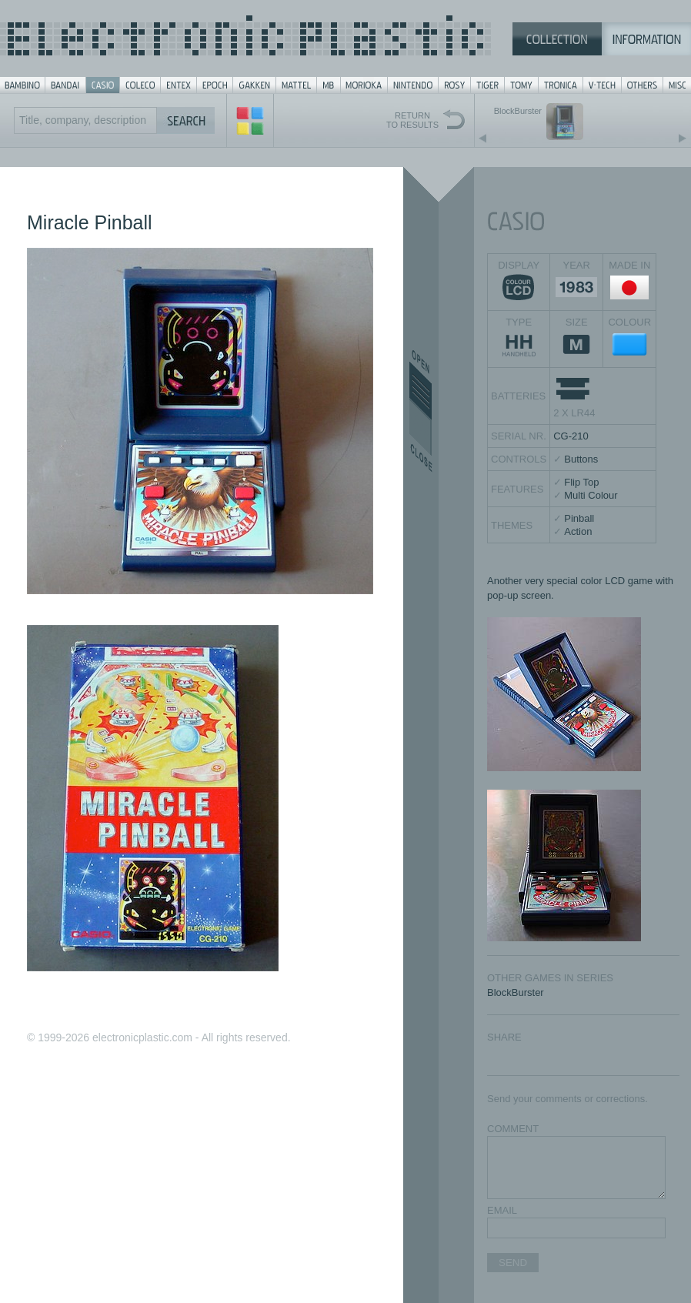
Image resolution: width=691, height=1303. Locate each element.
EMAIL (502, 1210)
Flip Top (581, 482)
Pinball (579, 518)
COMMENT (513, 1128)
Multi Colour (590, 495)
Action (578, 531)
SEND (513, 1262)
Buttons (581, 459)
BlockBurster (515, 992)
